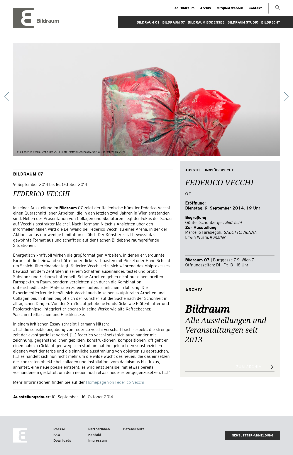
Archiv (205, 8)
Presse (59, 429)
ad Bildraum (184, 8)
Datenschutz (133, 429)
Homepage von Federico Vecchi (115, 382)
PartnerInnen (99, 429)
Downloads (62, 440)
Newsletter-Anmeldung (252, 435)
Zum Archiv (248, 367)
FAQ (56, 435)
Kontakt (255, 8)
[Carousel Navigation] (146, 96)
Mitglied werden (230, 8)
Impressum (97, 440)
